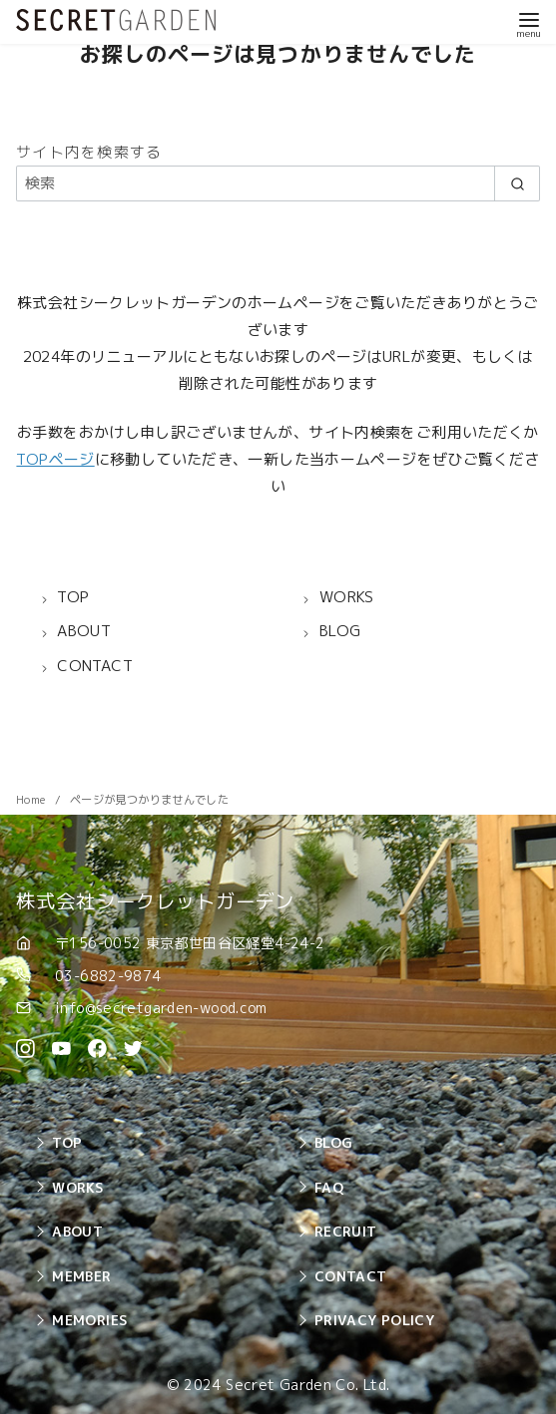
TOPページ (55, 459)
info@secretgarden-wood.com (161, 1007)
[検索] (278, 183)
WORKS (77, 1187)
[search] (517, 183)
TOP (67, 1142)
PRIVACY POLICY (374, 1319)
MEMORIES (89, 1319)
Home (32, 800)
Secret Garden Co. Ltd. (307, 1385)
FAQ (328, 1187)
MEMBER (81, 1275)
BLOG (333, 1142)
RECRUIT (345, 1231)
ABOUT (77, 1231)
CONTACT (350, 1275)
